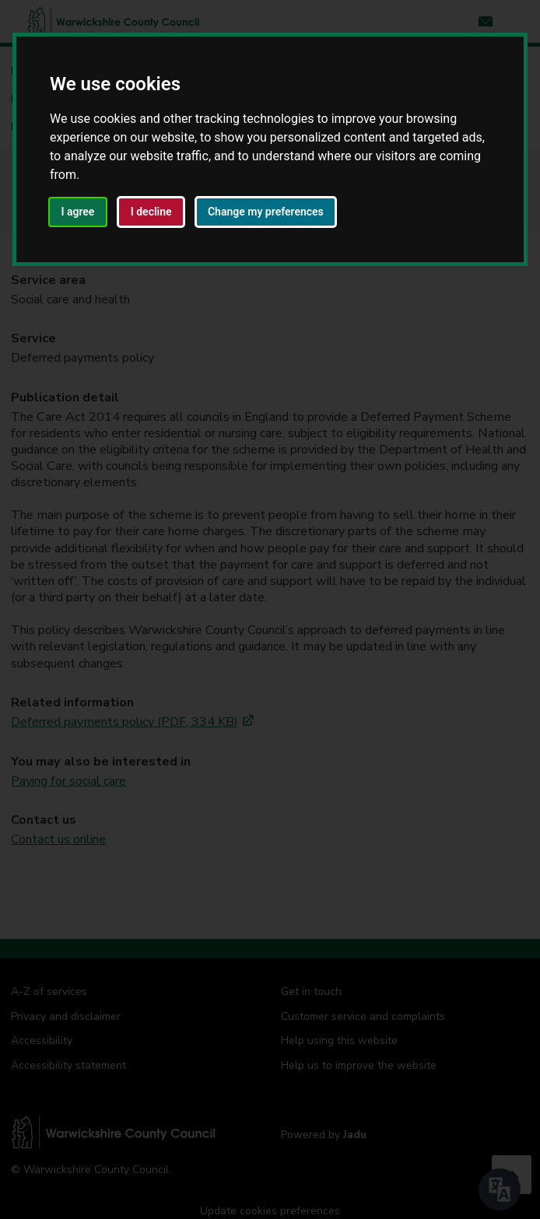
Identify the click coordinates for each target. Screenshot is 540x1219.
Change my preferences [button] (266, 211)
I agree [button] (77, 211)
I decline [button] (151, 211)
